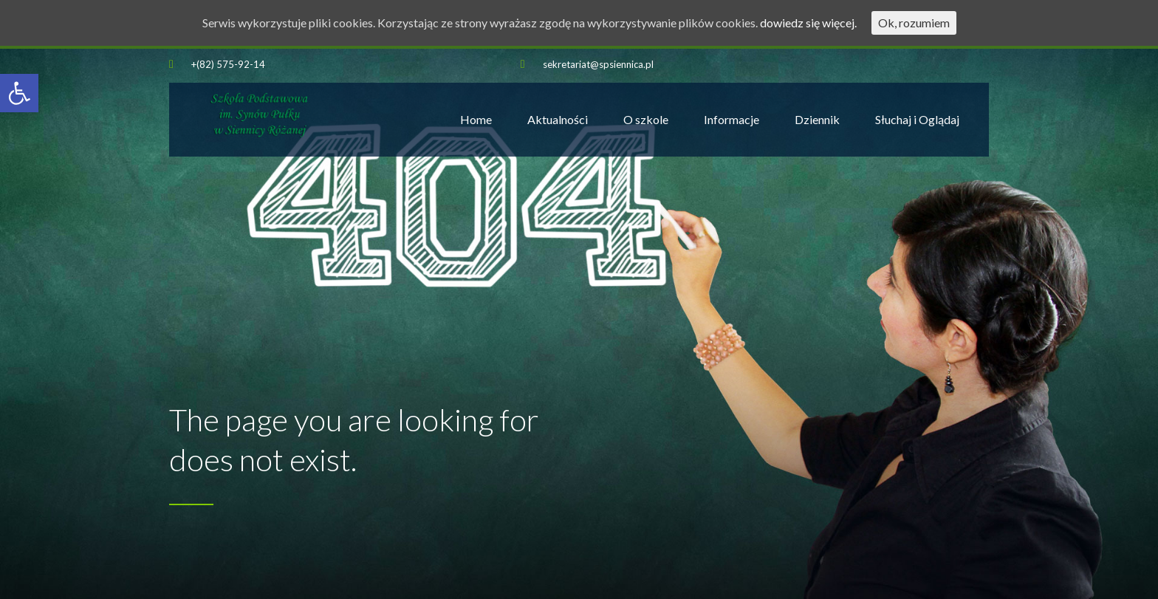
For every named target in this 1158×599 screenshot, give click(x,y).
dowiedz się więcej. (808, 23)
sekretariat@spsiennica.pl (598, 64)
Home (476, 119)
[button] (19, 93)
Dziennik (817, 119)
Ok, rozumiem (914, 23)
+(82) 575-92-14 (228, 64)
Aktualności (557, 119)
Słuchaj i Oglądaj (917, 119)
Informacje (731, 119)
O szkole (645, 119)
